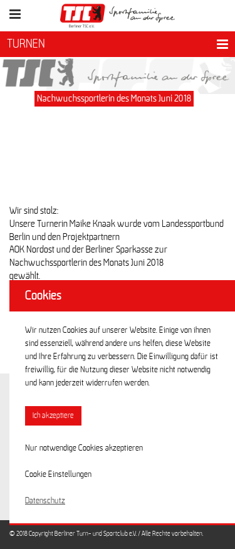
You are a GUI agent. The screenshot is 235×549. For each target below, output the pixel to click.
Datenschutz (45, 500)
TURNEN (26, 44)
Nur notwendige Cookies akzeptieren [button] (84, 448)
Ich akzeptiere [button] (53, 416)
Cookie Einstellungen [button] (58, 474)
